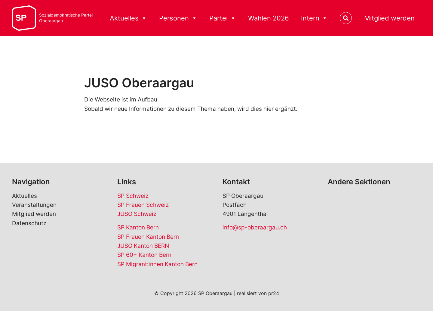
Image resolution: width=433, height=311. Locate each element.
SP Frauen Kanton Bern (148, 236)
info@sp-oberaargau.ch (255, 227)
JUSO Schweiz (136, 213)
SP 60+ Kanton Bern (144, 254)
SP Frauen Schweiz (143, 204)
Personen (178, 18)
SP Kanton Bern (138, 227)
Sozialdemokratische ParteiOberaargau (66, 18)
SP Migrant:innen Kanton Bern (157, 264)
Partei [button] (222, 18)
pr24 (273, 293)
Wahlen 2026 (268, 18)
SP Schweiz (133, 195)
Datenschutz (29, 223)
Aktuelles (128, 18)
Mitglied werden (389, 18)
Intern (314, 18)
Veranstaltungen (34, 204)
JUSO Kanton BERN (143, 245)
